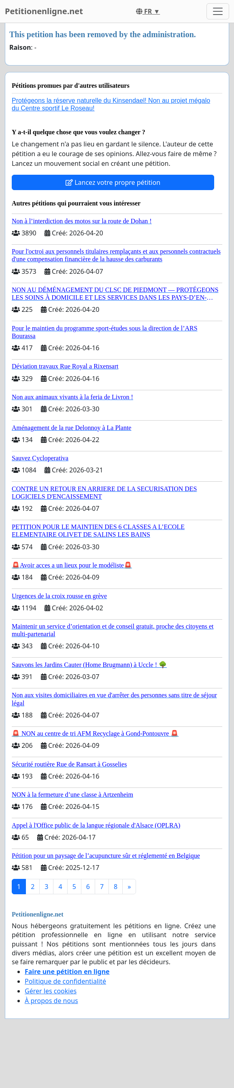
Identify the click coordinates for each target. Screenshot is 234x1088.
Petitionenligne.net (44, 11)
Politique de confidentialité (65, 981)
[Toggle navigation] (217, 11)
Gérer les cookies (51, 990)
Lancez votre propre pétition (113, 182)
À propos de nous (51, 1000)
